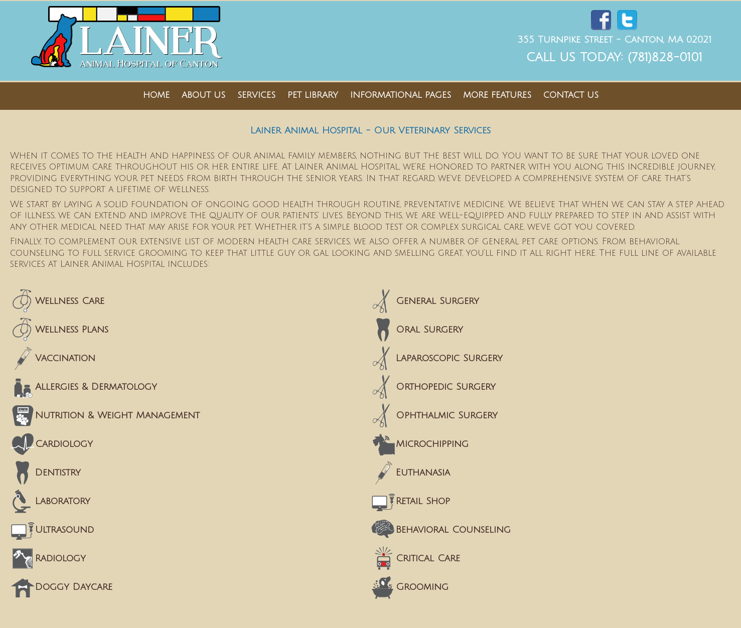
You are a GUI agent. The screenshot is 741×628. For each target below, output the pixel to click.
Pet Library (312, 95)
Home (156, 95)
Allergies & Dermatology (96, 387)
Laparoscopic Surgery (449, 358)
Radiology (60, 558)
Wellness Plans (71, 330)
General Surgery (437, 301)
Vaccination (65, 358)
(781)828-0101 (665, 57)
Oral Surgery (429, 330)
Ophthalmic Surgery (447, 415)
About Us (203, 95)
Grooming (422, 587)
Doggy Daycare (73, 587)
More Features (497, 95)
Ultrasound (64, 530)
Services (256, 95)
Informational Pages (400, 95)
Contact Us (571, 95)
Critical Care (428, 558)
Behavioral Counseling (453, 530)
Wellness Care (69, 301)
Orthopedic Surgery (446, 387)
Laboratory (62, 501)
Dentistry (58, 472)
